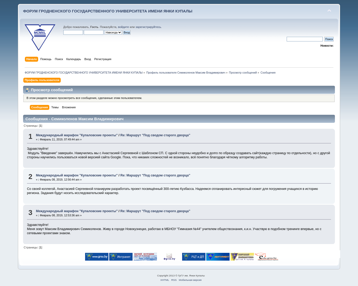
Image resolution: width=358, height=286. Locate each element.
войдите (123, 26)
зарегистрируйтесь (148, 26)
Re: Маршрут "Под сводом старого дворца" (155, 135)
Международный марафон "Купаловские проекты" (77, 135)
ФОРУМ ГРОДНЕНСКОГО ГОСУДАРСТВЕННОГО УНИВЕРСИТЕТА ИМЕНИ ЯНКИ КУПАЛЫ (107, 11)
